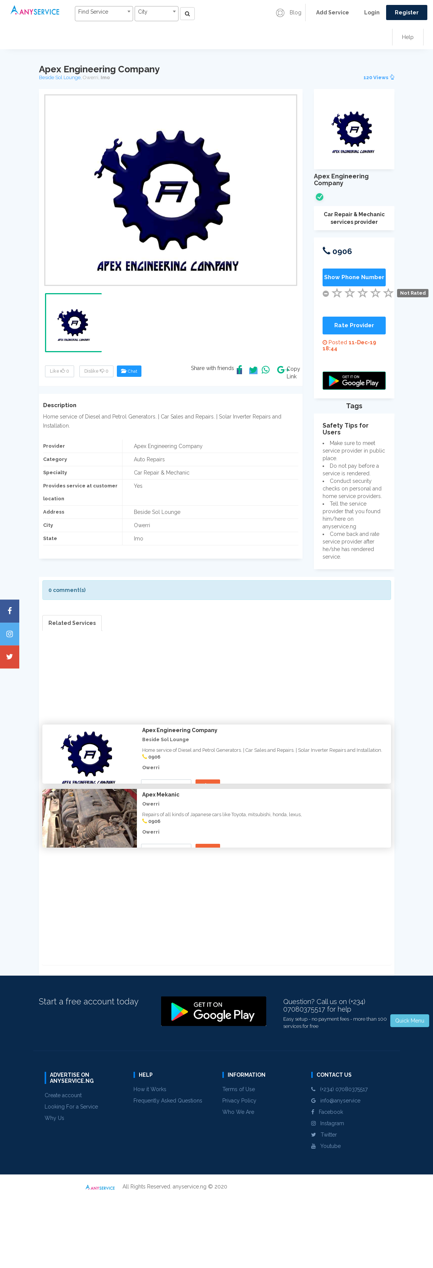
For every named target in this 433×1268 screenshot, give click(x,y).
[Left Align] (186, 13)
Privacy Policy (239, 1172)
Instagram (327, 1195)
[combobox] (103, 13)
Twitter (324, 1206)
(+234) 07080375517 (339, 1161)
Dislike (96, 371)
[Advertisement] (216, 684)
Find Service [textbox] (92, 12)
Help (408, 37)
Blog (288, 12)
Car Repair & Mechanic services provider (354, 218)
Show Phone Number (354, 277)
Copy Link (291, 372)
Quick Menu (409, 1021)
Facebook (327, 1184)
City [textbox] (142, 12)
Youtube (326, 1218)
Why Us (54, 1190)
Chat (129, 371)
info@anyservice (335, 1172)
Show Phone (167, 786)
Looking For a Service (71, 1178)
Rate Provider (354, 325)
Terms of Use (238, 1161)
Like (59, 371)
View (209, 785)
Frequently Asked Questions (167, 1172)
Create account (63, 1167)
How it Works (149, 1161)
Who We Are (238, 1184)
